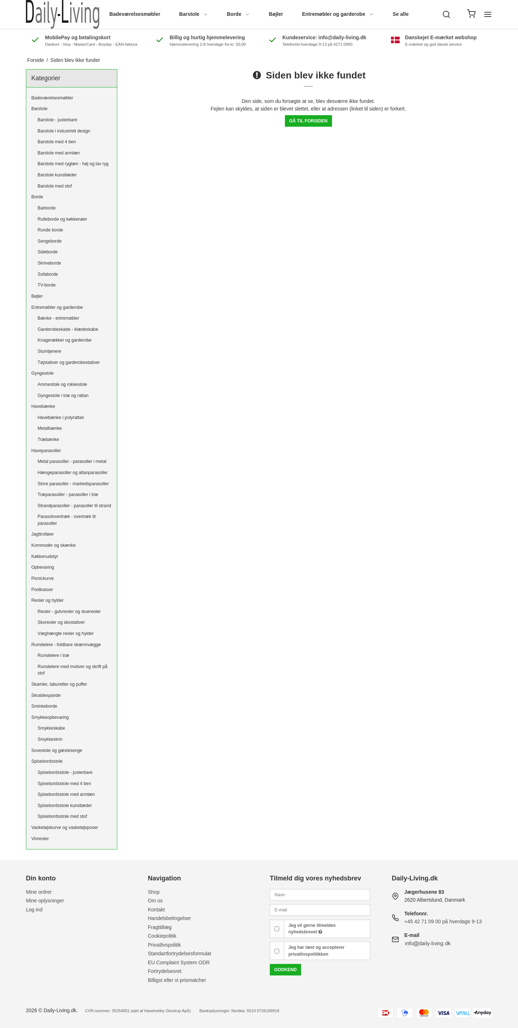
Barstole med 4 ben (57, 141)
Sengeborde (50, 241)
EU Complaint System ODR (179, 962)
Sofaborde (48, 274)
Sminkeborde (44, 706)
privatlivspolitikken (308, 954)
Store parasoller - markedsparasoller (73, 483)
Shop (154, 892)
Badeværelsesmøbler (134, 14)
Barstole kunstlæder (57, 174)
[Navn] (320, 894)
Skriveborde (49, 263)
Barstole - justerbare (57, 119)
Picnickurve (42, 578)
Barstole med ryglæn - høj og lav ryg (73, 163)
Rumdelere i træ (53, 655)
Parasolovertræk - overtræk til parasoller (67, 520)
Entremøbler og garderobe (338, 14)
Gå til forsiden (308, 120)
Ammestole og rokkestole (62, 384)
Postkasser (42, 589)
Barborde (47, 208)
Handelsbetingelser (169, 918)
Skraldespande (46, 695)
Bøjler (276, 14)
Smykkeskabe (51, 728)
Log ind (34, 909)
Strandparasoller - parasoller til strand (74, 505)
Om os (155, 900)
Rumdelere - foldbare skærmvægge (66, 644)
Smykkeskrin (50, 739)
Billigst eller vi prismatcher (177, 980)
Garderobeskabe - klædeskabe (68, 329)
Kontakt (156, 909)
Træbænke (48, 439)
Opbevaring (42, 567)
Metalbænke (50, 428)
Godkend (285, 969)
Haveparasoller (46, 450)
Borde (238, 14)
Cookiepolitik (162, 936)
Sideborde (48, 251)
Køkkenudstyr (44, 556)
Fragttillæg (160, 927)
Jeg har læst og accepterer (316, 950)
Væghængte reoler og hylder (66, 633)
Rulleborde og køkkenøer (62, 219)
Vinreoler (40, 838)
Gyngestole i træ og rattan (63, 395)
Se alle (401, 14)
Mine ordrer (39, 892)
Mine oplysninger (45, 900)
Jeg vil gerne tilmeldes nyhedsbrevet (312, 928)
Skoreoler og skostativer (61, 622)
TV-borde (47, 285)
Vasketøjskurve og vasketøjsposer (64, 827)
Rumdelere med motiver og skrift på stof (73, 670)
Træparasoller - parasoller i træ (68, 494)
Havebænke (43, 406)
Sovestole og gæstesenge (56, 750)
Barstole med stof (55, 186)
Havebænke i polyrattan (61, 417)
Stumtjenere (50, 351)
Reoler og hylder (47, 600)
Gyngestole (42, 373)
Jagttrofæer (42, 534)
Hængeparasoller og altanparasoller (73, 472)
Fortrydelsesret (164, 971)
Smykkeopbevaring (50, 717)
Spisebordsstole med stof (62, 816)
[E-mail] (320, 909)
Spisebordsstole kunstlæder (65, 805)
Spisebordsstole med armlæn (66, 794)
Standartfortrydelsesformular (180, 953)
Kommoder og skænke (53, 545)
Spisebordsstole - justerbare (65, 772)
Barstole (193, 14)
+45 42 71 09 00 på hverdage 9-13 (443, 921)
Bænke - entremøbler (58, 318)
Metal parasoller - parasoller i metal (72, 461)
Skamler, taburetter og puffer (59, 684)
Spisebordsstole (47, 761)
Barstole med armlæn (59, 152)
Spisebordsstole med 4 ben (64, 783)
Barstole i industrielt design (64, 131)
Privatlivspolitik (164, 945)
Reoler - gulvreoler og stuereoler (69, 611)
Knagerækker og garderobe (65, 340)
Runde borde (50, 230)
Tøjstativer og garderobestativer (69, 362)
